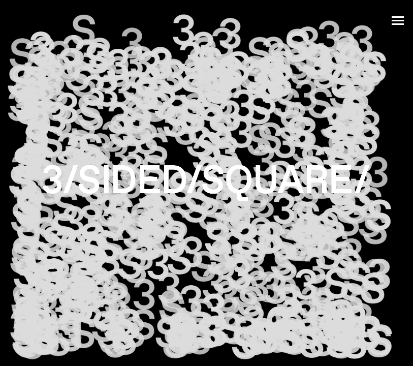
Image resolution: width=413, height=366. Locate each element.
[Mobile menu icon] (397, 18)
